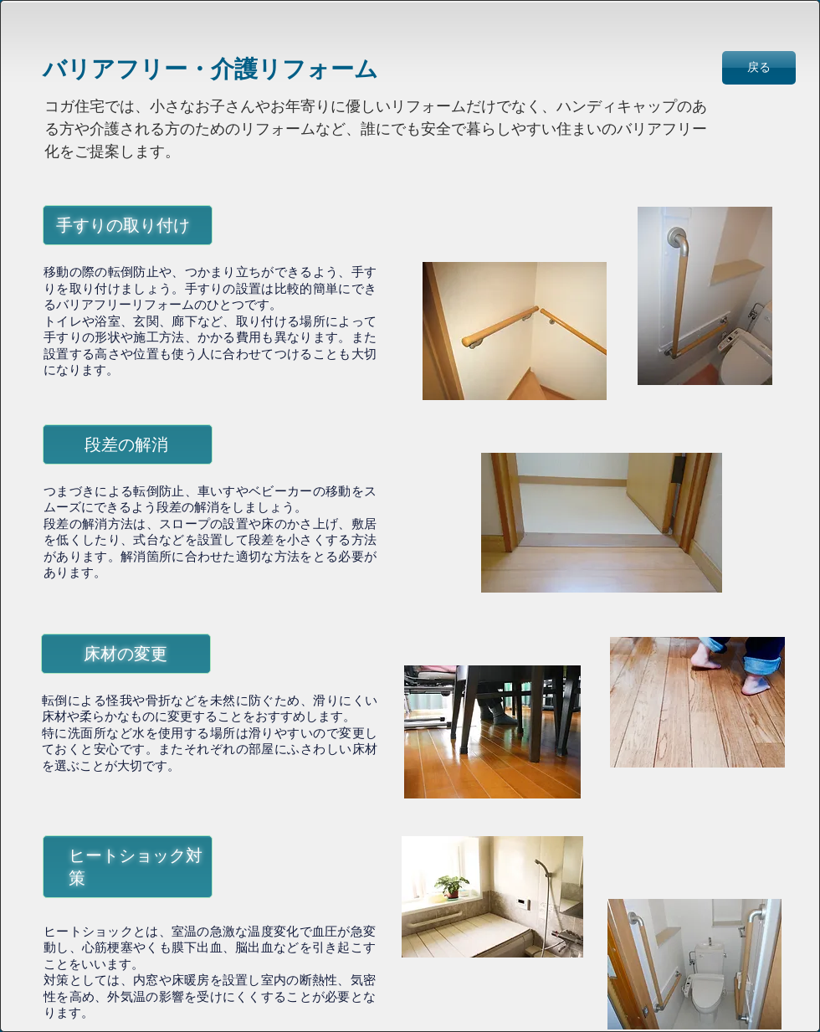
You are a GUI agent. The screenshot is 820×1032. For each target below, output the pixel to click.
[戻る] (759, 68)
